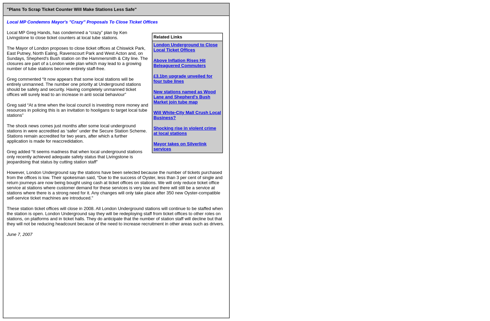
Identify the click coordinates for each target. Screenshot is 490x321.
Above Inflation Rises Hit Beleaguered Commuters (179, 63)
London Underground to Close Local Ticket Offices (185, 47)
